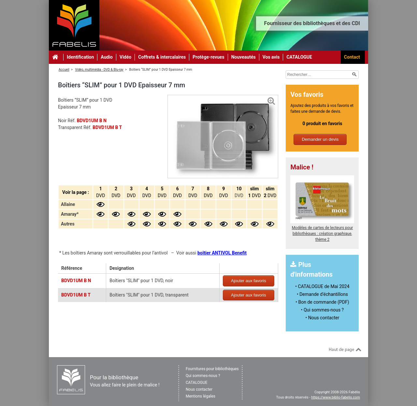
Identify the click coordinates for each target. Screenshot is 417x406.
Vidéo (125, 57)
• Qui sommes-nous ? (322, 309)
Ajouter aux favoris (248, 280)
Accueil (64, 69)
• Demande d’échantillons (322, 294)
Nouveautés (243, 57)
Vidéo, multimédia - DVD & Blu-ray (99, 69)
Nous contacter (199, 389)
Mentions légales (200, 396)
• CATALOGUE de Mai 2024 (322, 286)
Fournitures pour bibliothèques (212, 369)
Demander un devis (320, 139)
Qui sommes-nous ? (203, 375)
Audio (107, 57)
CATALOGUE (299, 57)
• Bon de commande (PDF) (322, 302)
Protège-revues (208, 57)
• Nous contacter (322, 317)
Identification (80, 57)
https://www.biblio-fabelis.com (335, 397)
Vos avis (271, 57)
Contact (352, 57)
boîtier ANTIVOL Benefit (222, 252)
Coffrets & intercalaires (162, 57)
